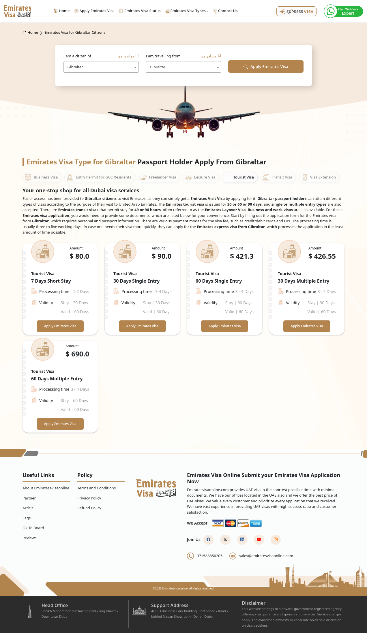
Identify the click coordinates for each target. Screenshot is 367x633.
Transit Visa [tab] (277, 177)
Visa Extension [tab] (318, 177)
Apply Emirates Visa (266, 66)
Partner (29, 498)
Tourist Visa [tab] (239, 177)
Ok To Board (33, 527)
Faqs (27, 518)
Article (28, 507)
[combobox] (101, 67)
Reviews (30, 537)
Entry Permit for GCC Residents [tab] (98, 177)
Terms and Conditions (96, 488)
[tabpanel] (183, 337)
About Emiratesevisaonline (46, 488)
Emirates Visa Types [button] (185, 11)
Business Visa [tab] (41, 177)
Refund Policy (89, 507)
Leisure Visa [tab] (200, 177)
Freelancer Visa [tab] (158, 177)
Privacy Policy (89, 498)
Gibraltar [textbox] (75, 67)
